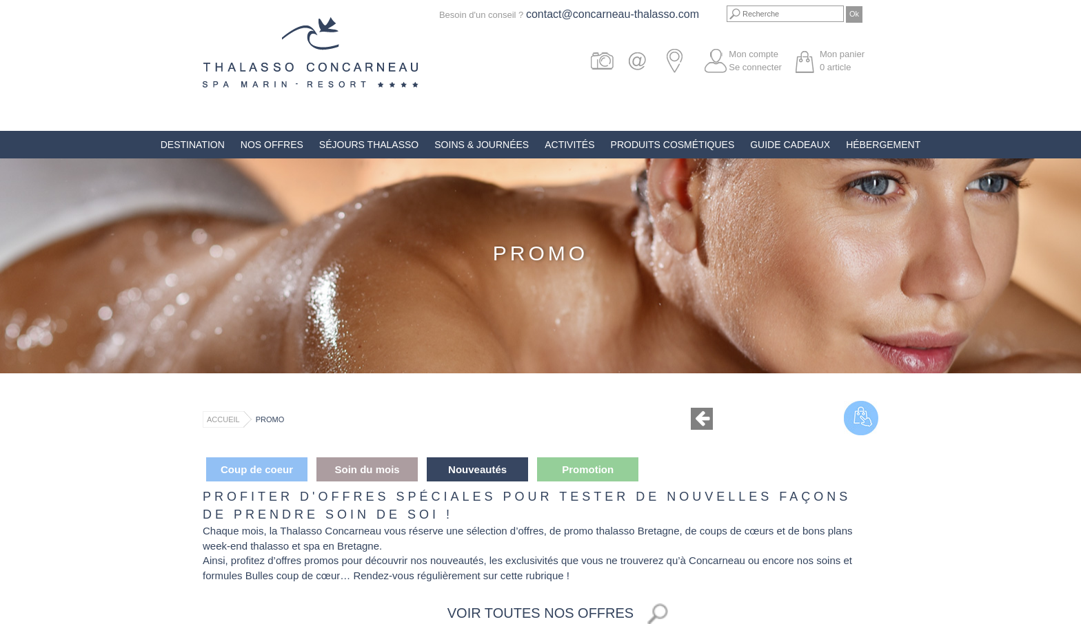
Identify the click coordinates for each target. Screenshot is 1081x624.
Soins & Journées (481, 144)
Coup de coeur (257, 469)
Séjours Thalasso (368, 144)
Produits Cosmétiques (673, 144)
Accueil (223, 419)
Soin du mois (366, 469)
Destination (193, 144)
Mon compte (753, 54)
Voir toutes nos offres (540, 613)
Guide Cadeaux (790, 144)
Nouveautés (477, 469)
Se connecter (755, 67)
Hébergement (883, 144)
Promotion (588, 469)
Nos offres (272, 144)
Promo (270, 419)
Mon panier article (842, 60)
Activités (569, 144)
